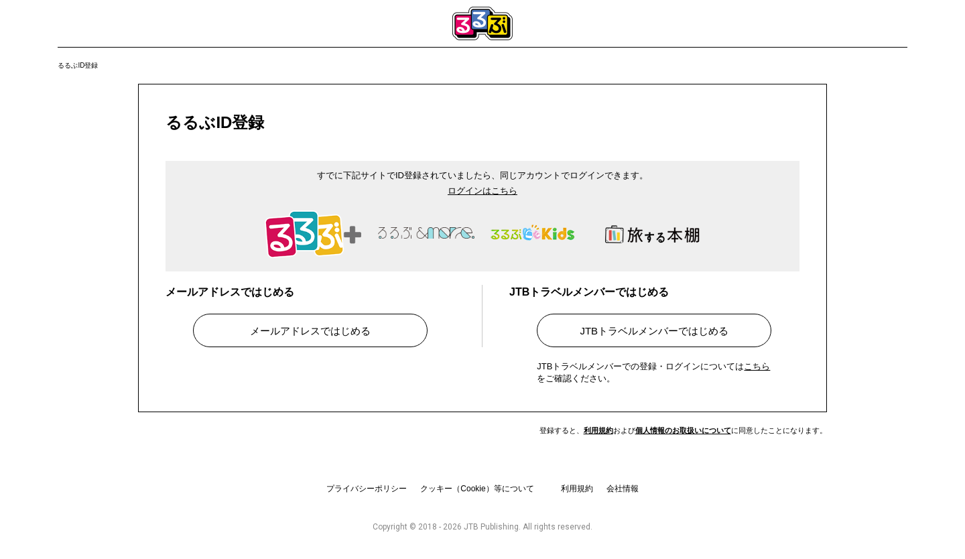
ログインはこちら (482, 191)
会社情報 (622, 488)
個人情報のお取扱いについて (683, 430)
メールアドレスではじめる (310, 330)
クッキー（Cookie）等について (476, 488)
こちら (757, 366)
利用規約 (598, 430)
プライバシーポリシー (366, 488)
